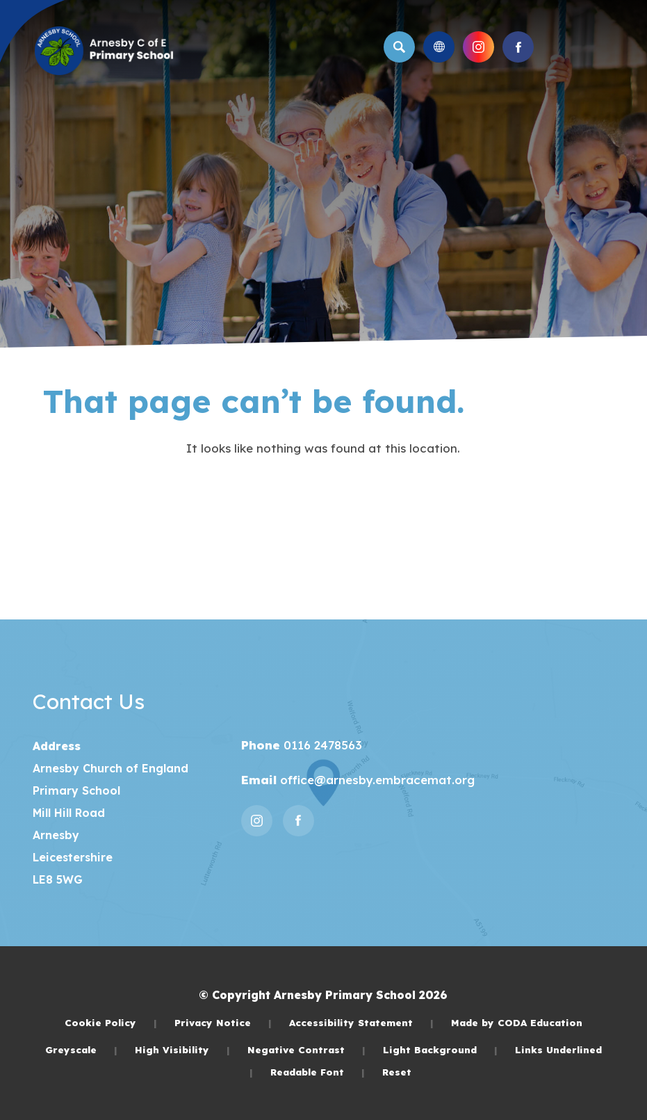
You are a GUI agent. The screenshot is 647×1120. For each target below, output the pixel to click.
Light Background (440, 1049)
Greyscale (81, 1049)
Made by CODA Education (516, 1022)
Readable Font (317, 1072)
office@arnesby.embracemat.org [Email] (376, 779)
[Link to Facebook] (518, 47)
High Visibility (182, 1049)
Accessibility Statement (361, 1022)
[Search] (399, 47)
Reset (396, 1072)
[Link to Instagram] (478, 47)
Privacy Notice (223, 1022)
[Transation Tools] (438, 47)
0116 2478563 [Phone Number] (321, 745)
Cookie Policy (111, 1022)
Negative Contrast (306, 1049)
